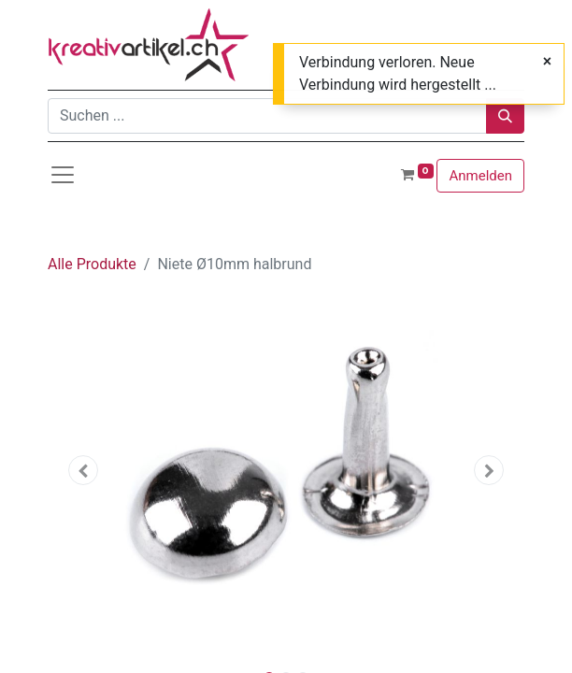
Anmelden (480, 175)
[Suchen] (505, 116)
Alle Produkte (92, 264)
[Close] (547, 61)
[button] (84, 470)
